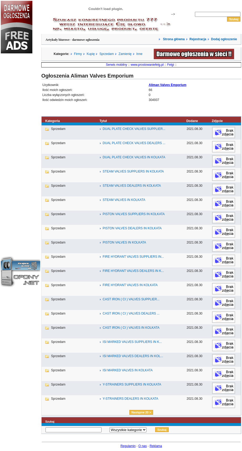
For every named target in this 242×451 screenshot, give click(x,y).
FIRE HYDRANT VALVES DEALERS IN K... (133, 271)
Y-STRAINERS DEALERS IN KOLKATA (130, 399)
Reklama (156, 446)
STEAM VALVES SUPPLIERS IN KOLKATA (133, 171)
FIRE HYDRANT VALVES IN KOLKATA (130, 285)
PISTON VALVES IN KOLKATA (124, 242)
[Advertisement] (16, 146)
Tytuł (103, 121)
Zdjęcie (217, 121)
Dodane (192, 121)
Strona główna (173, 39)
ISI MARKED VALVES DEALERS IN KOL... (133, 356)
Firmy (78, 54)
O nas (142, 446)
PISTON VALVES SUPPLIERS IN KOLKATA (134, 214)
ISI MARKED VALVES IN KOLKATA (128, 370)
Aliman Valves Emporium (167, 85)
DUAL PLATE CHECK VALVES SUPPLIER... (134, 129)
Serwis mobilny (116, 65)
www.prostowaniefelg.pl (147, 65)
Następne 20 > (141, 412)
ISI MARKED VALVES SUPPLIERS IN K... (132, 342)
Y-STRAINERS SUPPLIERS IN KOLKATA (132, 384)
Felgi (170, 65)
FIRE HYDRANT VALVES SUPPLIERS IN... (133, 257)
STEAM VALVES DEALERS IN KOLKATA (132, 186)
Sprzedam (106, 54)
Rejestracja (197, 39)
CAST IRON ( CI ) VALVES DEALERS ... (131, 313)
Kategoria (52, 121)
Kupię (91, 54)
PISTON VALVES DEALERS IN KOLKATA (132, 228)
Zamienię (125, 54)
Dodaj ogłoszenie (224, 39)
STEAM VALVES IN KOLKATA (124, 200)
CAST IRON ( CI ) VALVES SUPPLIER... (131, 299)
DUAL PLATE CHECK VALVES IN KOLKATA (134, 157)
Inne (139, 54)
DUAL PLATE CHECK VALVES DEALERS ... (134, 143)
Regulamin (127, 446)
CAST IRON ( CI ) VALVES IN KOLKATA (131, 328)
